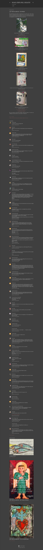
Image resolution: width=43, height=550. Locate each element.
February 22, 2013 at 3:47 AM (15, 174)
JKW (12, 127)
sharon (13, 139)
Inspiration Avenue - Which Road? (21, 36)
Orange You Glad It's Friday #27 (21, 37)
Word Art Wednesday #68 (21, 89)
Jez (12, 202)
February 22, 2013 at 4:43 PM (15, 288)
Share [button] (10, 116)
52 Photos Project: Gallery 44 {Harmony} (21, 35)
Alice (12, 338)
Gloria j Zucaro (14, 257)
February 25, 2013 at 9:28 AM (15, 421)
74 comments (13, 457)
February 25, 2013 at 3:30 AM (15, 415)
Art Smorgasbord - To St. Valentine (19, 539)
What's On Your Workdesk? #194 (21, 90)
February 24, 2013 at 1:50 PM (15, 377)
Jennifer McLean (14, 149)
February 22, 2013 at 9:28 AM (15, 205)
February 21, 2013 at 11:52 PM (15, 130)
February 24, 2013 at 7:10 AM (15, 361)
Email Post (12, 116)
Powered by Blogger (21, 546)
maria (13, 411)
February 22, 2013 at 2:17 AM (15, 167)
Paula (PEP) (13, 228)
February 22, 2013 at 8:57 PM (15, 316)
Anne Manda (14, 207)
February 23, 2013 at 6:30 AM (15, 321)
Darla (12, 250)
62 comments (13, 501)
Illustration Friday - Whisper (21, 111)
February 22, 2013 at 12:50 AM (15, 141)
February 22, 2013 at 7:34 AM (15, 185)
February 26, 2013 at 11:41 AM (15, 426)
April (12, 345)
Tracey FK (13, 277)
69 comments (13, 540)
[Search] (33, 2)
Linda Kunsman (14, 213)
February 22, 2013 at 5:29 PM (15, 300)
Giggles (13, 169)
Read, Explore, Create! (21, 2)
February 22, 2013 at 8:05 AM (15, 190)
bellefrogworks (14, 221)
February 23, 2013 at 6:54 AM (15, 326)
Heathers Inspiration (15, 350)
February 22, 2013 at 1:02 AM (15, 147)
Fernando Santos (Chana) (15, 297)
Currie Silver (13, 363)
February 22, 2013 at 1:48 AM (15, 157)
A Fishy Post (12, 456)
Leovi (13, 308)
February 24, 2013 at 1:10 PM (15, 371)
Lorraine (13, 176)
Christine (13, 122)
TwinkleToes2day (14, 271)
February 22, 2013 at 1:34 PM (15, 255)
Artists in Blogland (21, 51)
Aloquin (13, 313)
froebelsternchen (14, 357)
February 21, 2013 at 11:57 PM (15, 136)
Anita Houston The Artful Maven (16, 406)
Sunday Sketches (21, 52)
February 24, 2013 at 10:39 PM (15, 409)
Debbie (13, 374)
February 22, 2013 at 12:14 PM (15, 243)
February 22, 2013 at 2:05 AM (15, 162)
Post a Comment (11, 435)
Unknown (13, 132)
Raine (13, 155)
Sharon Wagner (14, 418)
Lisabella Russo (14, 385)
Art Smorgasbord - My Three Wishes (19, 500)
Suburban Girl (14, 323)
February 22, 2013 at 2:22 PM (15, 269)
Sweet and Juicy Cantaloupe (16, 414)
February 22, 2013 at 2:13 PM (15, 261)
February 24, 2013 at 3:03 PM (15, 388)
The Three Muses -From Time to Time (21, 110)
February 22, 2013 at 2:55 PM (15, 280)
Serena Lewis (14, 396)
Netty (13, 245)
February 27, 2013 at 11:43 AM (15, 433)
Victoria (13, 192)
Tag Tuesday (21, 50)
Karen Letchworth (14, 236)
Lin (12, 182)
